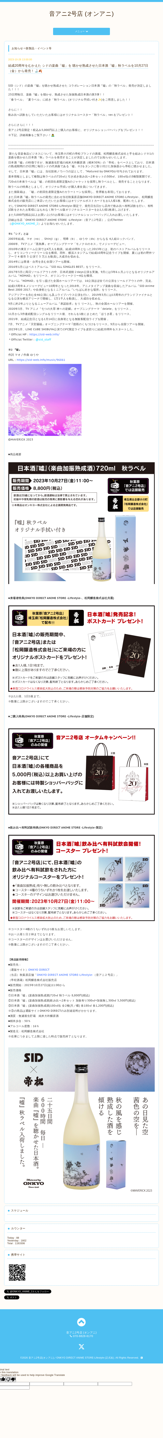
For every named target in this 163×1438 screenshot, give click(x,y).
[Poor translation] (11, 1379)
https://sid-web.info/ (44, 334)
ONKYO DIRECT (39, 969)
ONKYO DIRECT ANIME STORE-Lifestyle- (65, 975)
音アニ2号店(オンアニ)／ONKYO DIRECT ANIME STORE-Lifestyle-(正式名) (71, 1357)
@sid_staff (43, 339)
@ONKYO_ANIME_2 (24, 223)
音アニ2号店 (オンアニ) (81, 13)
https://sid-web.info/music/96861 (41, 360)
